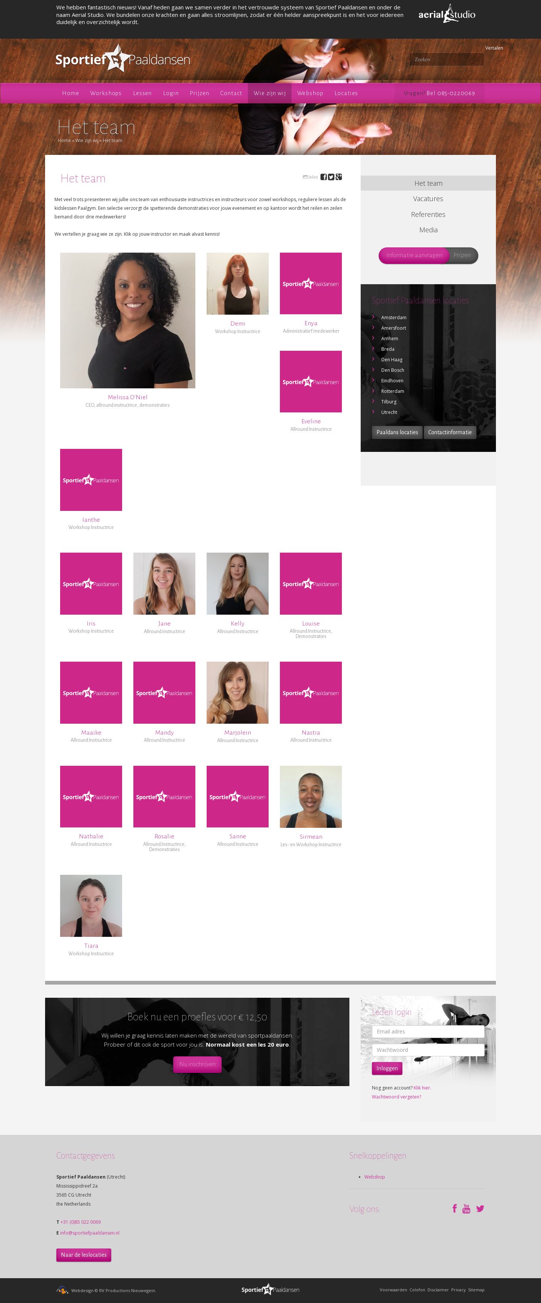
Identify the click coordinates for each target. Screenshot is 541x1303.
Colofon (417, 1289)
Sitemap (476, 1289)
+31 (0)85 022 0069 (80, 1222)
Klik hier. (422, 1088)
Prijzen (462, 255)
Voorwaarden (393, 1289)
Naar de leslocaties (84, 1255)
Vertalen (486, 48)
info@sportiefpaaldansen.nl (89, 1233)
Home (64, 140)
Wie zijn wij (87, 140)
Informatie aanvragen (414, 255)
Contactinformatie (450, 432)
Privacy (458, 1289)
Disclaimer (438, 1289)
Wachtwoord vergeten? (396, 1097)
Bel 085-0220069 (450, 93)
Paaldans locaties (397, 432)
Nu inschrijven (197, 1064)
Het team (112, 140)
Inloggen (387, 1068)
